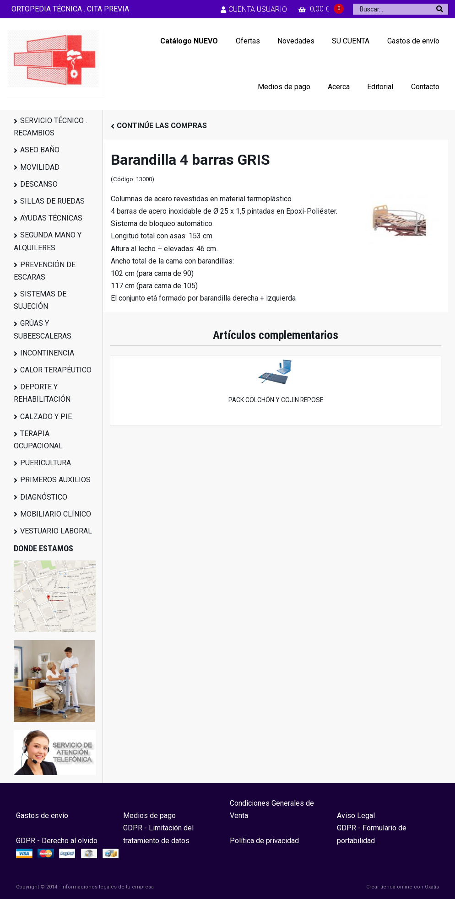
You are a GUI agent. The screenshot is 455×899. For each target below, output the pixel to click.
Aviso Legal (356, 815)
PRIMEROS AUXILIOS (55, 479)
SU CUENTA (350, 41)
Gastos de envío (413, 41)
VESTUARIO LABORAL (56, 531)
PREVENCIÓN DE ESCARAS (45, 270)
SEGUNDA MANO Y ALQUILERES (47, 241)
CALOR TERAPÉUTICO (56, 370)
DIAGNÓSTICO (43, 497)
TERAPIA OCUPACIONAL (38, 439)
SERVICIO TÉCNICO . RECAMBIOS (50, 126)
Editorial (380, 86)
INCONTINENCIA (47, 353)
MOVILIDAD (40, 167)
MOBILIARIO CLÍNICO (55, 514)
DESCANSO (39, 184)
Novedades (295, 41)
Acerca (339, 86)
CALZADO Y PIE (46, 416)
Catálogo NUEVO (189, 41)
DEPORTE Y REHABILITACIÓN (42, 393)
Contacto (425, 86)
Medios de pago (284, 86)
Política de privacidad (264, 840)
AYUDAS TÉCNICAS (51, 218)
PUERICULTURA (45, 462)
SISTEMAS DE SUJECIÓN (40, 300)
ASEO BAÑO (40, 149)
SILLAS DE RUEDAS (52, 201)
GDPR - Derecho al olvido (57, 840)
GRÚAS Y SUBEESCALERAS (42, 329)
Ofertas (248, 41)
